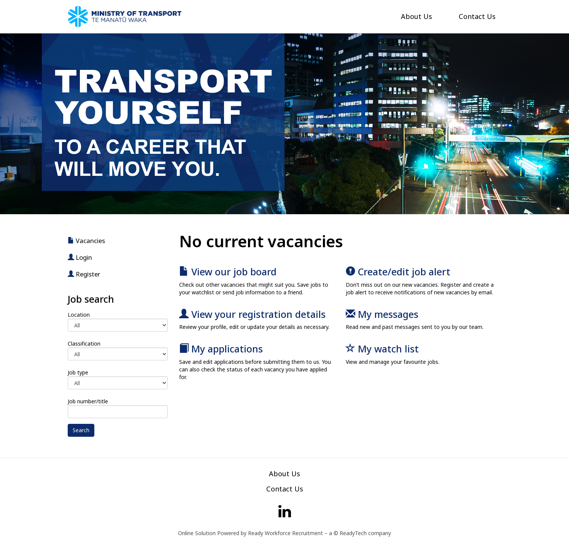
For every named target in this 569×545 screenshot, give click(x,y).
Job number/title (88, 401)
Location (79, 314)
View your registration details (252, 314)
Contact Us (477, 16)
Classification (84, 343)
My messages (382, 314)
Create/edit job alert (398, 271)
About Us (416, 16)
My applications (221, 348)
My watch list (382, 348)
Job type (78, 372)
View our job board (228, 271)
